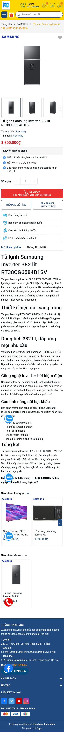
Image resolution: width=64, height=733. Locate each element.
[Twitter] (12, 701)
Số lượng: (6, 181)
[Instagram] (26, 701)
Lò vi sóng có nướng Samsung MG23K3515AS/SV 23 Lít (46, 533)
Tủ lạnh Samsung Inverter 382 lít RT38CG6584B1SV (13, 595)
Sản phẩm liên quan (13, 493)
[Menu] (4, 14)
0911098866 (33, 6)
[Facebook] (4, 701)
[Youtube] (19, 701)
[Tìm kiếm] (18, 14)
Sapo (39, 728)
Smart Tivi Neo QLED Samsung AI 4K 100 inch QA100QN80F (16, 533)
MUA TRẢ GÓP (47, 204)
